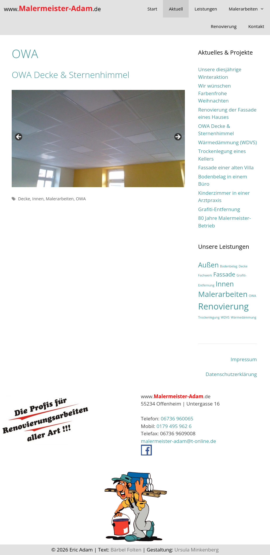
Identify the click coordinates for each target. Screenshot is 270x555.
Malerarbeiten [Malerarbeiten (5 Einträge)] (222, 294)
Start (152, 9)
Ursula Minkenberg (196, 549)
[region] (98, 138)
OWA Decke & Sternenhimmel (71, 75)
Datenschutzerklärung (231, 374)
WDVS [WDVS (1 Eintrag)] (225, 317)
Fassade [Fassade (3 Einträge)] (224, 274)
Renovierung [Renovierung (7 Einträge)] (223, 306)
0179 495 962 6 (174, 426)
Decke (24, 198)
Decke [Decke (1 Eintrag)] (243, 266)
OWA (81, 198)
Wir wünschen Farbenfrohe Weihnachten (214, 93)
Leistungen (206, 9)
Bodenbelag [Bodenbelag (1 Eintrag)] (228, 266)
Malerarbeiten (249, 9)
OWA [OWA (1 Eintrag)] (252, 296)
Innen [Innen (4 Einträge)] (225, 283)
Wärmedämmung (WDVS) (227, 142)
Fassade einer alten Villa (226, 167)
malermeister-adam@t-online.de (178, 441)
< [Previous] (19, 137)
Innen (38, 198)
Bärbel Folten (126, 549)
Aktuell (176, 9)
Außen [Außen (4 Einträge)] (208, 264)
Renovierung (223, 26)
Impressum (244, 359)
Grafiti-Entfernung (219, 209)
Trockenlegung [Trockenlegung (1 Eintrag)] (208, 317)
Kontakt (256, 26)
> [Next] (177, 137)
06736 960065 (177, 418)
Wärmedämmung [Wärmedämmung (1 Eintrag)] (243, 317)
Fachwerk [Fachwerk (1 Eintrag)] (205, 275)
